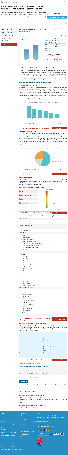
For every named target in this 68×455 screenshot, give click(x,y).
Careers (3, 441)
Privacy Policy (4, 444)
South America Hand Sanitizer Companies (29, 407)
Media (2, 424)
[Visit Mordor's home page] (9, 2)
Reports (24, 2)
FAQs (12, 427)
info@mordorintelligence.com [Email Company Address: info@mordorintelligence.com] (29, 431)
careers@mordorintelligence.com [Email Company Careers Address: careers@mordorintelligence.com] (44, 424)
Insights (3, 432)
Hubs (12, 438)
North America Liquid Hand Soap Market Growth (54, 384)
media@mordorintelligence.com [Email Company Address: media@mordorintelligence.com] (28, 437)
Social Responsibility (15, 424)
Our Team (13, 419)
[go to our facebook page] (41, 430)
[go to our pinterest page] (47, 430)
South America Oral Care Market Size (28, 391)
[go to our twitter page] (44, 430)
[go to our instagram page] (49, 430)
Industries (55, 2)
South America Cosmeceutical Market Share (29, 388)
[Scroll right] (66, 24)
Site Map (13, 447)
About (37, 2)
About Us (3, 419)
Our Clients (3, 422)
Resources (49, 2)
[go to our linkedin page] (38, 430)
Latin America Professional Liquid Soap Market (30, 384)
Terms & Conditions (15, 441)
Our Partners (14, 422)
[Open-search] (65, 2)
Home (2, 416)
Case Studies (14, 432)
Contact (60, 2)
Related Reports (23, 381)
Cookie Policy (14, 444)
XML (2, 447)
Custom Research (30, 2)
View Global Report (44, 30)
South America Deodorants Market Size (52, 388)
